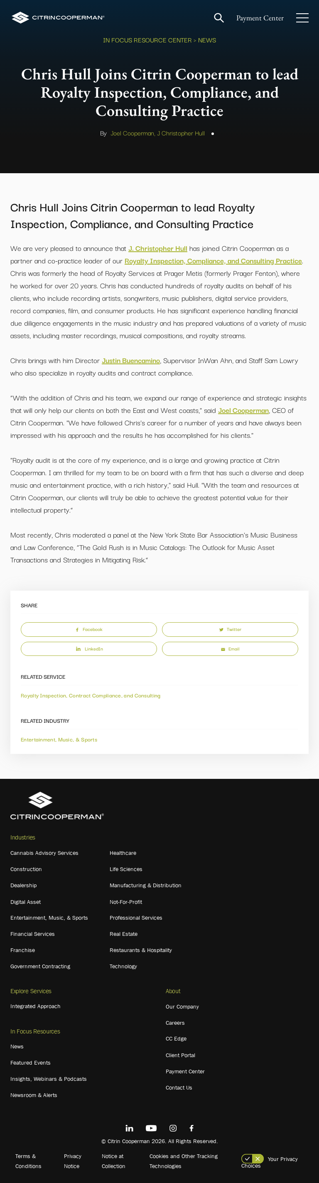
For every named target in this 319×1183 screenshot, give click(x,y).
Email (230, 648)
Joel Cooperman (243, 409)
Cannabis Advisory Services (44, 852)
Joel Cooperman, (132, 132)
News (17, 1046)
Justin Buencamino (131, 360)
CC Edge (176, 1038)
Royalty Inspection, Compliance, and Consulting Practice (213, 260)
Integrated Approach (35, 1006)
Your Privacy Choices (269, 1162)
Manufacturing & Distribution (146, 885)
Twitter (230, 629)
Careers (175, 1022)
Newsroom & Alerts (33, 1095)
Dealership (23, 885)
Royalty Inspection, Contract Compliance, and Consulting (91, 695)
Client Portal (180, 1055)
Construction (26, 869)
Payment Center (260, 17)
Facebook (89, 629)
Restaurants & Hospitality (141, 950)
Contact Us (179, 1087)
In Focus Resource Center (147, 39)
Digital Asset (25, 901)
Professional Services (136, 917)
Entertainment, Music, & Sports (59, 739)
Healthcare (123, 852)
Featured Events (30, 1062)
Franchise (22, 950)
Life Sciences (126, 869)
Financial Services (32, 933)
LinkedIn (89, 648)
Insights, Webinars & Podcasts (48, 1078)
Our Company (182, 1006)
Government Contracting (40, 966)
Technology (123, 966)
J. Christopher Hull (157, 247)
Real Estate (123, 933)
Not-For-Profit (126, 901)
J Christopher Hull (181, 132)
